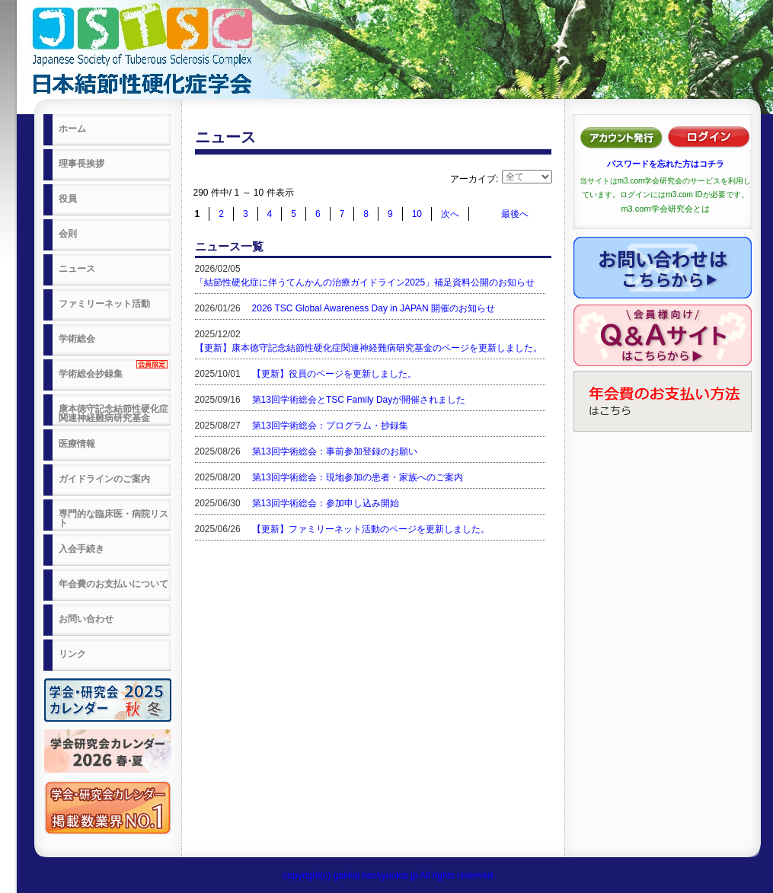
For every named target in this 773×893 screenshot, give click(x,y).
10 (417, 214)
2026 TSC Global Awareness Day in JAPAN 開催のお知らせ (373, 308)
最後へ (515, 214)
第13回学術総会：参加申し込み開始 (325, 503)
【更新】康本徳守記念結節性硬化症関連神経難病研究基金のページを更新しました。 (368, 348)
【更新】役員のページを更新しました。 (334, 373)
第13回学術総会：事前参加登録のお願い (334, 451)
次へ (450, 214)
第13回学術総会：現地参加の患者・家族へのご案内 (357, 477)
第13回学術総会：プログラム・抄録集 (330, 425)
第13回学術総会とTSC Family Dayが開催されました (359, 399)
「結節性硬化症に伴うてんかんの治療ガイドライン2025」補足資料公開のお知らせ (365, 282)
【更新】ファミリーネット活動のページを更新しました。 (371, 529)
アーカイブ (473, 179)
